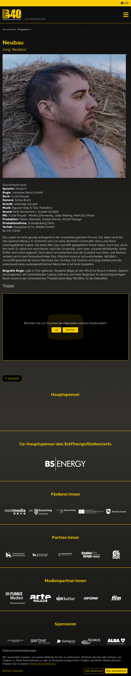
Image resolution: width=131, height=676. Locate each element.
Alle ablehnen (94, 670)
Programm (24, 29)
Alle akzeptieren (116, 670)
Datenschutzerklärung (43, 663)
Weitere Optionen (12, 671)
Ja (56, 330)
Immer (70, 330)
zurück (13, 378)
